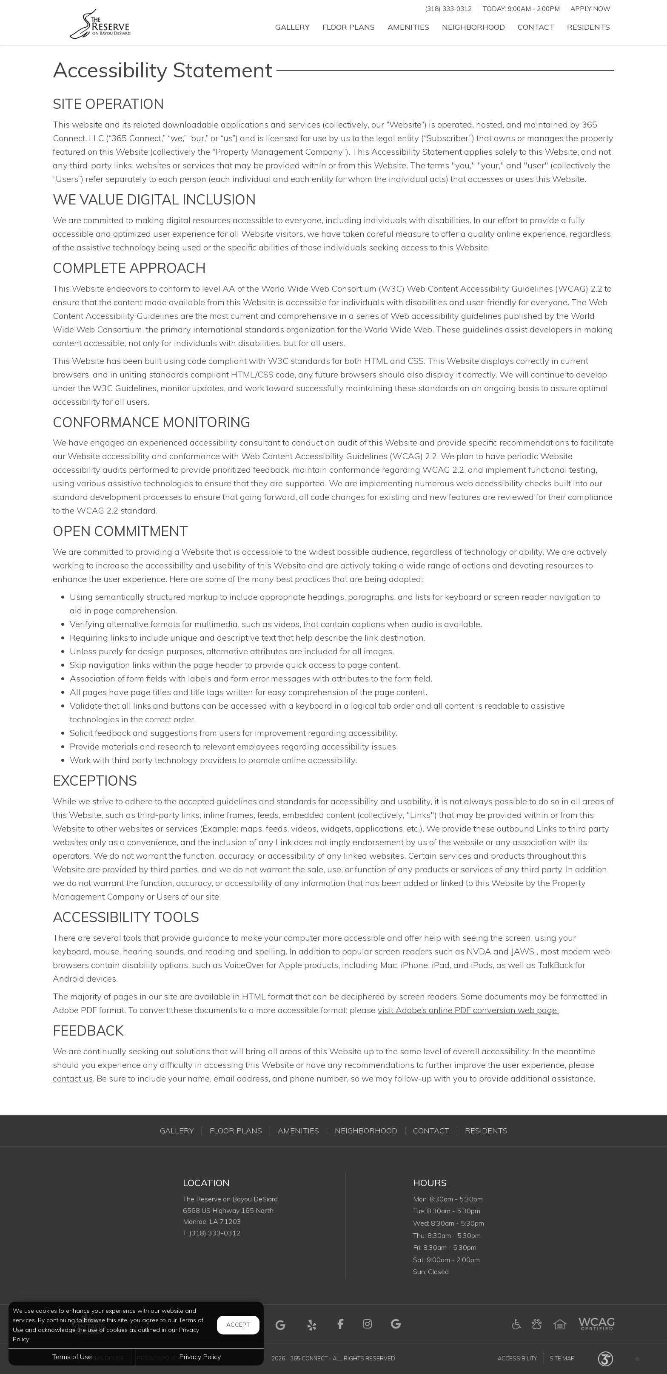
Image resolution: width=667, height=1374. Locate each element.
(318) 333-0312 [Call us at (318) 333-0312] (448, 9)
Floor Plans (236, 1131)
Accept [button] (238, 1325)
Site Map (562, 1358)
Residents (486, 1131)
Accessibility (517, 1358)
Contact (431, 1131)
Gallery (177, 1131)
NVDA (479, 951)
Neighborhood (366, 1131)
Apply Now (590, 9)
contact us (73, 1078)
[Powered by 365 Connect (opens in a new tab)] (605, 1358)
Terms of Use (72, 1356)
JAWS (522, 951)
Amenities (298, 1131)
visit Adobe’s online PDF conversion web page (468, 1010)
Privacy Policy (200, 1356)
